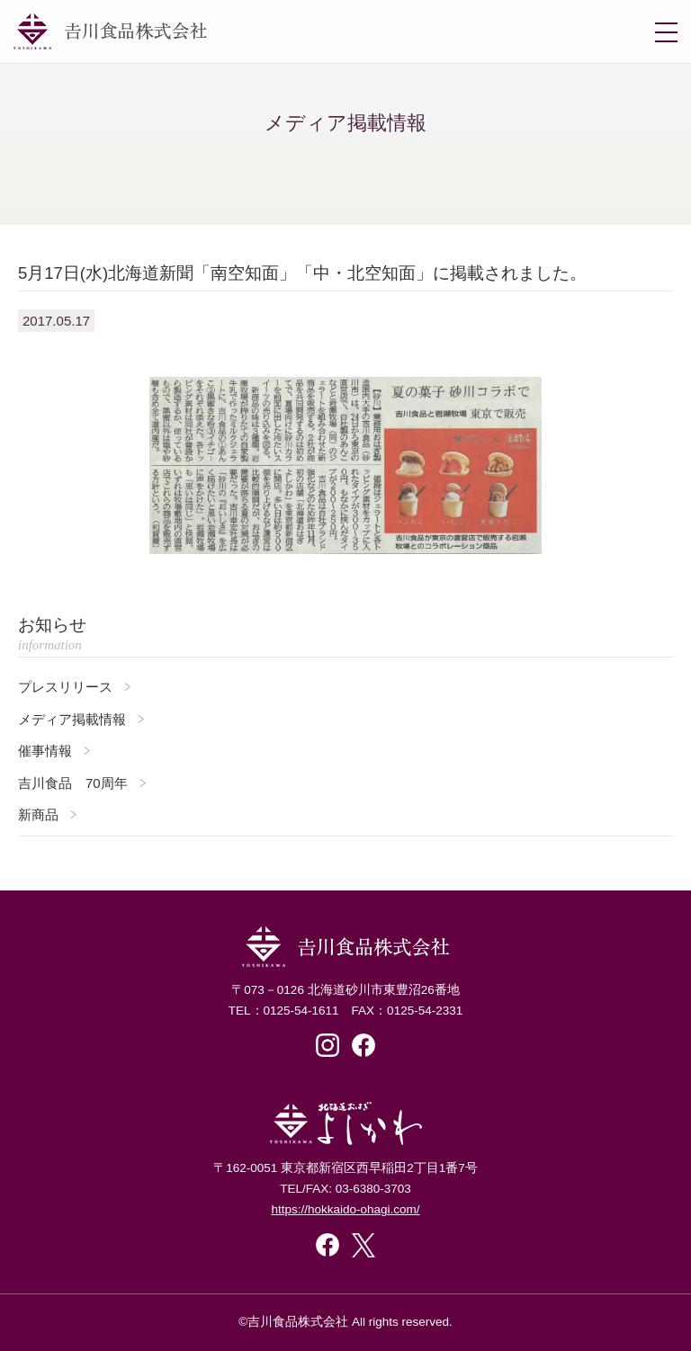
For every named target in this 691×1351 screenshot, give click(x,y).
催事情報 (45, 750)
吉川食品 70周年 (73, 783)
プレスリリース (65, 686)
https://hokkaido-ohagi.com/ (345, 1209)
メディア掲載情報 (72, 719)
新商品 (38, 814)
